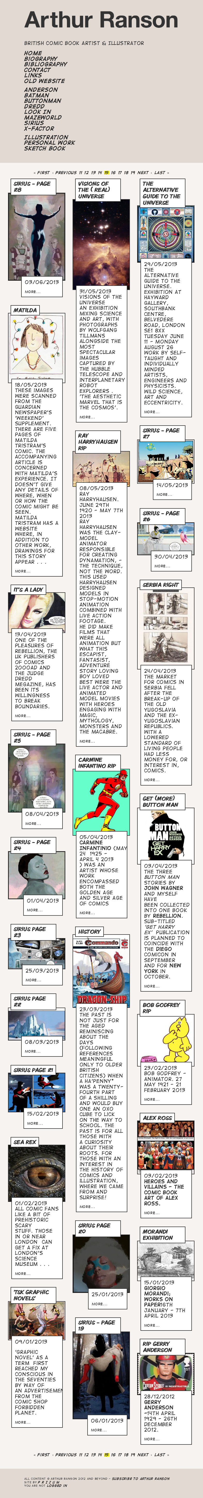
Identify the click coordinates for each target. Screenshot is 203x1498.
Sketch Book (44, 148)
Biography (41, 58)
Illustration (46, 137)
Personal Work (49, 142)
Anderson (41, 89)
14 (100, 172)
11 (80, 172)
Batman (36, 95)
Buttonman (42, 100)
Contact (37, 70)
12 (86, 172)
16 (113, 172)
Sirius (34, 123)
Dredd (34, 106)
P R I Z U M (48, 1482)
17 (120, 172)
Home (33, 53)
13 (93, 172)
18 (126, 172)
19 (133, 172)
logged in (57, 1485)
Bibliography (45, 64)
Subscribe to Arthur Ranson (141, 1478)
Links (33, 75)
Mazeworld (43, 117)
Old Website (44, 81)
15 (107, 173)
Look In (37, 111)
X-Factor (39, 128)
